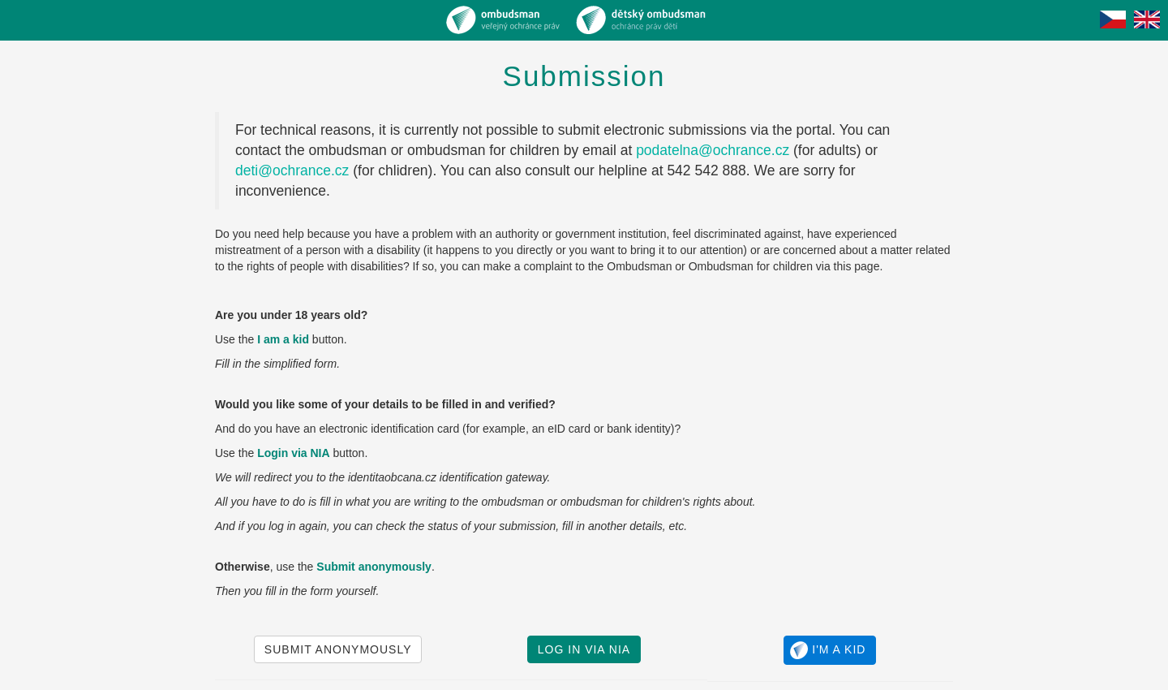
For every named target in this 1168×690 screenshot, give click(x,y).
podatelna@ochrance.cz (712, 150)
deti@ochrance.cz (292, 170)
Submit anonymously (338, 649)
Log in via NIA (584, 649)
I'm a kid (827, 650)
